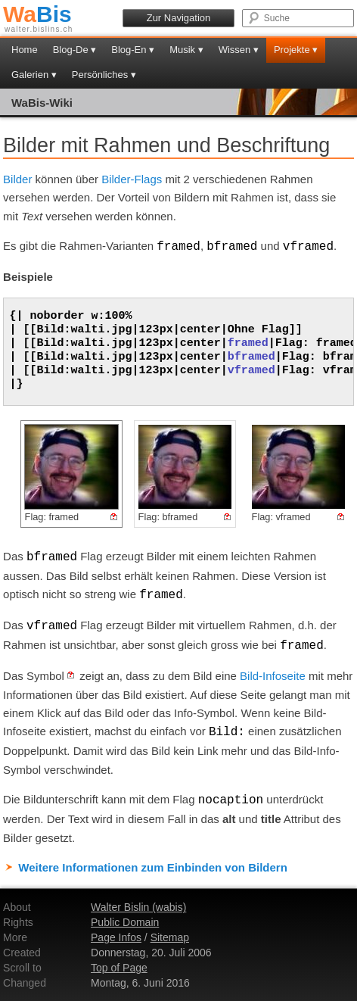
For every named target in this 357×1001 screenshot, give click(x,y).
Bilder (17, 179)
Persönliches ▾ (104, 74)
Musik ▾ (186, 49)
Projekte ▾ (296, 49)
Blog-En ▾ (132, 49)
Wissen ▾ (239, 49)
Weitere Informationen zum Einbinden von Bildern (152, 867)
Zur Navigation (179, 17)
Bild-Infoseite (273, 675)
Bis (37, 14)
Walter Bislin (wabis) (138, 907)
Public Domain (125, 922)
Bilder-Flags (131, 179)
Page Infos (116, 937)
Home (24, 49)
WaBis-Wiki (42, 102)
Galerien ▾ (34, 74)
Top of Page (119, 968)
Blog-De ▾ (75, 49)
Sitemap (170, 937)
